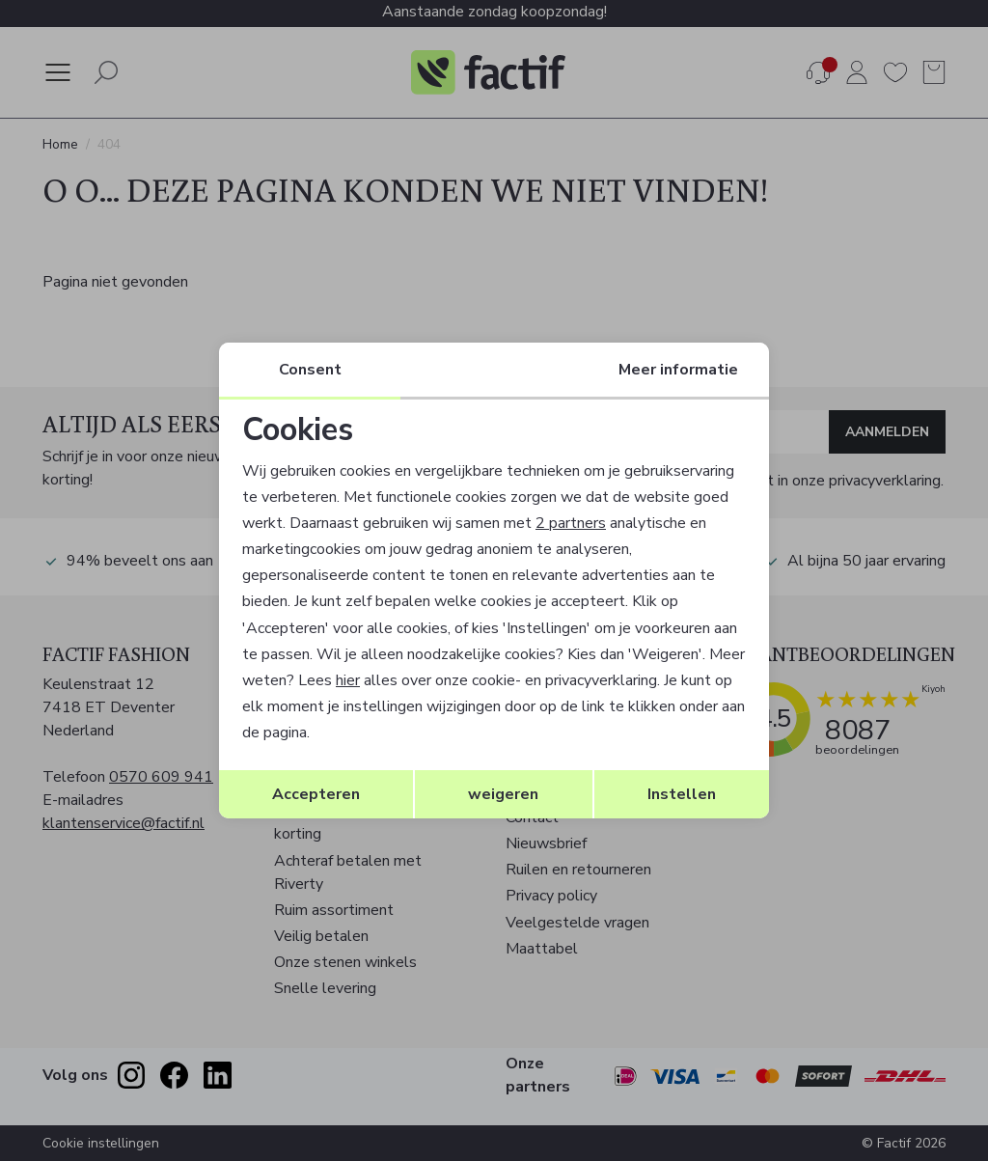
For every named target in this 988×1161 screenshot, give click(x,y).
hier (348, 680)
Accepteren (316, 794)
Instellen (681, 794)
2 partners (570, 523)
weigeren (503, 794)
